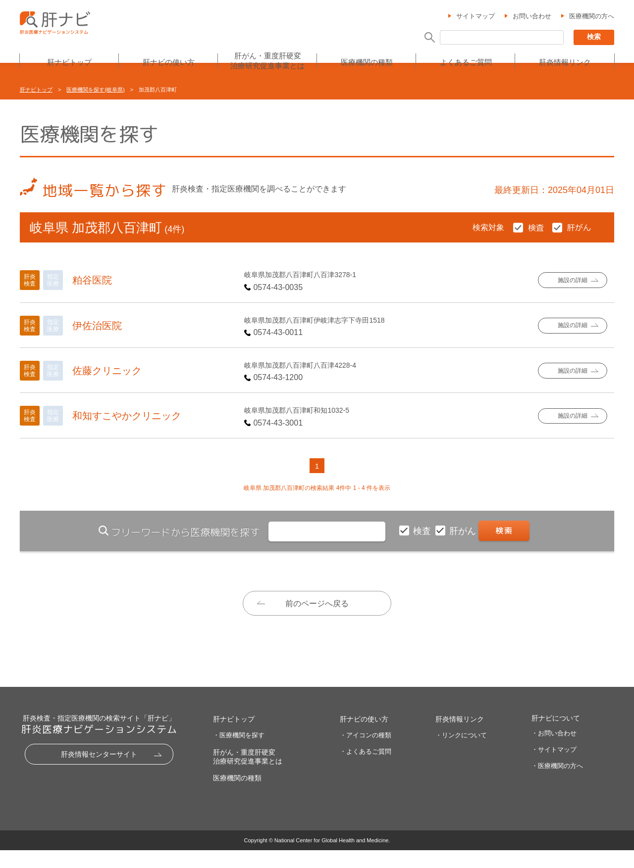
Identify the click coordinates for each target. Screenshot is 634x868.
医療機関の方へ (591, 16)
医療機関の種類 (367, 62)
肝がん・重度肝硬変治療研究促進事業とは (267, 61)
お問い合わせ (532, 16)
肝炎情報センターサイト (99, 772)
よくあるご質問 (466, 62)
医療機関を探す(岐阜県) (95, 90)
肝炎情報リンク (565, 62)
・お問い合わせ (554, 751)
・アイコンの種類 (365, 753)
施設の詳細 (572, 280)
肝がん (463, 531)
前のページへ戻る (317, 603)
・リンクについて (461, 753)
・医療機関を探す (238, 753)
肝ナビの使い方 (169, 62)
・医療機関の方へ (557, 783)
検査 (423, 531)
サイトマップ (475, 16)
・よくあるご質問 (365, 769)
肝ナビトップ (69, 62)
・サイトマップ (554, 767)
